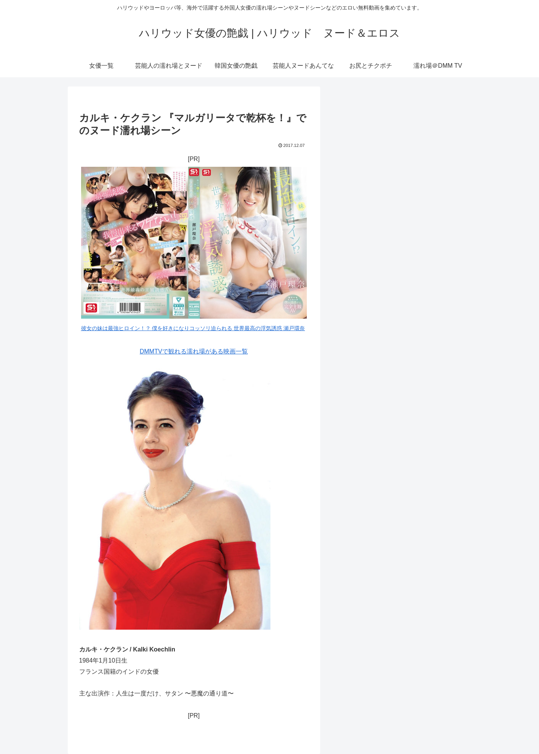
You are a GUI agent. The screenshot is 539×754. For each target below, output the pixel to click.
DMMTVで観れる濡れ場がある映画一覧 (194, 351)
